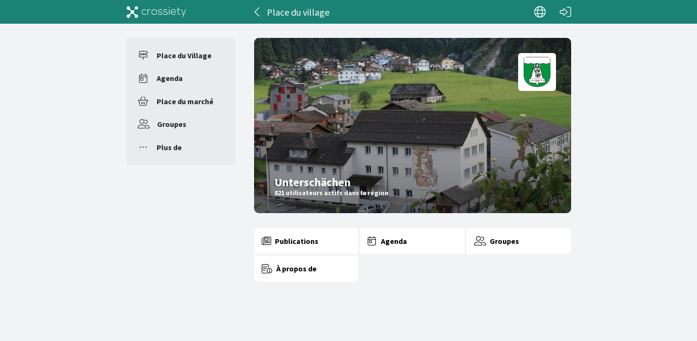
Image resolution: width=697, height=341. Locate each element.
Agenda (170, 78)
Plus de (169, 147)
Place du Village (184, 55)
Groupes (171, 124)
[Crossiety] (157, 12)
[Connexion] (565, 12)
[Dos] (257, 12)
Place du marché (185, 101)
